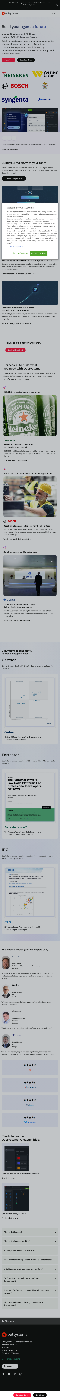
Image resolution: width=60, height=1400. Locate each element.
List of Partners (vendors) (15, 247)
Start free (40, 1395)
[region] (30, 231)
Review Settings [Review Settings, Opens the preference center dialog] (20, 253)
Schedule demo (22, 1395)
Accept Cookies (38, 253)
